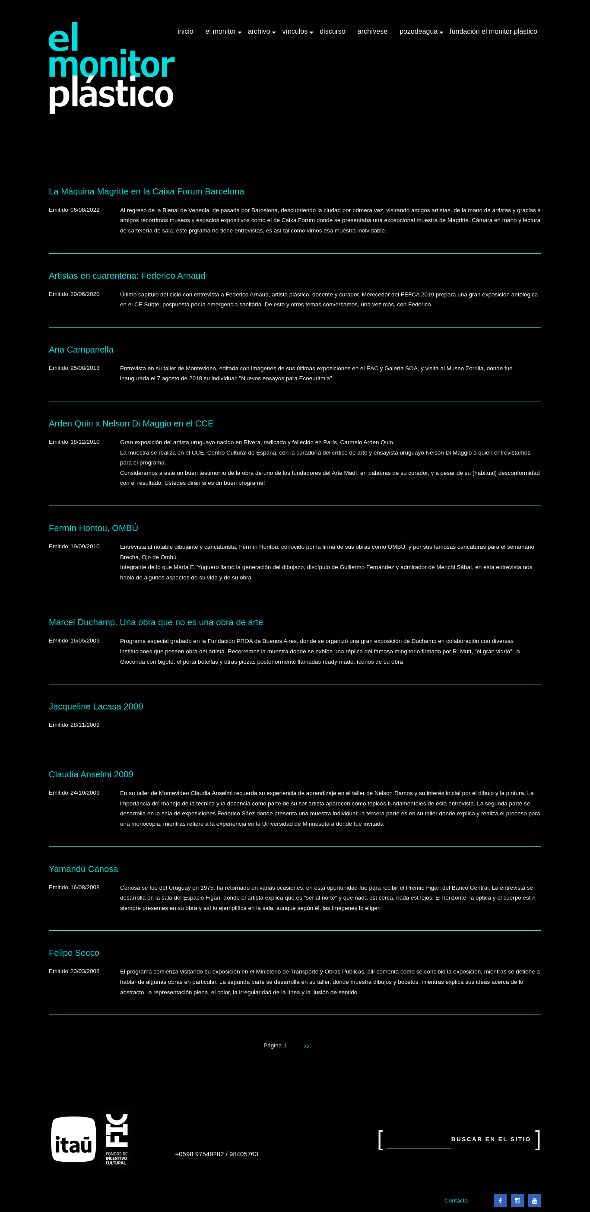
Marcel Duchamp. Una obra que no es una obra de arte (156, 622)
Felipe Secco (74, 953)
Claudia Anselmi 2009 (91, 774)
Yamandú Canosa (83, 869)
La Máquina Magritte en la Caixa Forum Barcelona (146, 191)
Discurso (333, 31)
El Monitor (222, 34)
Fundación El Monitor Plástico (493, 31)
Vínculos (295, 34)
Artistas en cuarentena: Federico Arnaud (127, 275)
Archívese (372, 31)
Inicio (185, 31)
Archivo (260, 34)
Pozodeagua (419, 34)
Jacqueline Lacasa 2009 (96, 706)
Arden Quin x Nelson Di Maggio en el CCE (131, 423)
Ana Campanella (81, 349)
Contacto (456, 1200)
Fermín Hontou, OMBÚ (93, 528)
